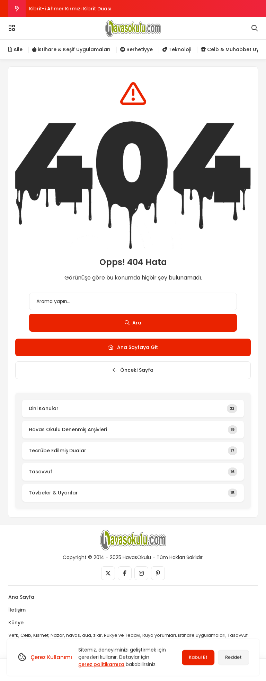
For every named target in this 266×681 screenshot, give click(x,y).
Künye (16, 622)
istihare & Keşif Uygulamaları (71, 49)
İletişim (17, 609)
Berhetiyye (136, 49)
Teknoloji (176, 49)
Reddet (233, 657)
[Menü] (11, 28)
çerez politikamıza (101, 664)
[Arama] (254, 28)
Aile (15, 49)
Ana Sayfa (21, 597)
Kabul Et (198, 657)
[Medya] (108, 573)
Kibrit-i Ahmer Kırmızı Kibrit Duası (70, 8)
